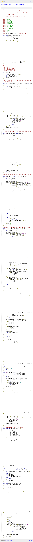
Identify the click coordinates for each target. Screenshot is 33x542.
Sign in (31, 1)
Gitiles (6, 540)
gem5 (2, 4)
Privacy (8, 540)
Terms (11, 540)
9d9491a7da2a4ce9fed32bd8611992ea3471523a (18, 4)
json (31, 540)
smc (2, 5)
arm (5, 4)
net (30, 4)
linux (7, 4)
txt (29, 540)
